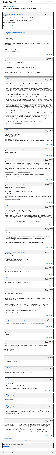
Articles (15, 1)
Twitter (53, 452)
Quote (51, 27)
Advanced (52, 9)
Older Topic (11, 438)
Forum (28, 1)
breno (7, 31)
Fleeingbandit (8, 405)
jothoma (7, 251)
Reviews (19, 1)
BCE (5, 13)
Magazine (24, 1)
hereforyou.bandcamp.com (9, 25)
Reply (47, 27)
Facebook (51, 452)
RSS (30, 440)
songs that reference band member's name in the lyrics (13, 14)
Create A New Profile (14, 6)
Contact (36, 1)
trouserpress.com (8, 295)
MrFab (8, 378)
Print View (26, 440)
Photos (32, 1)
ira (6, 329)
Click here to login (6, 446)
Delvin (7, 129)
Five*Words (8, 367)
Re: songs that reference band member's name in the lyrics (15, 32)
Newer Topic (6, 438)
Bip (6, 57)
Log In (8, 6)
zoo (6, 158)
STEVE (7, 277)
